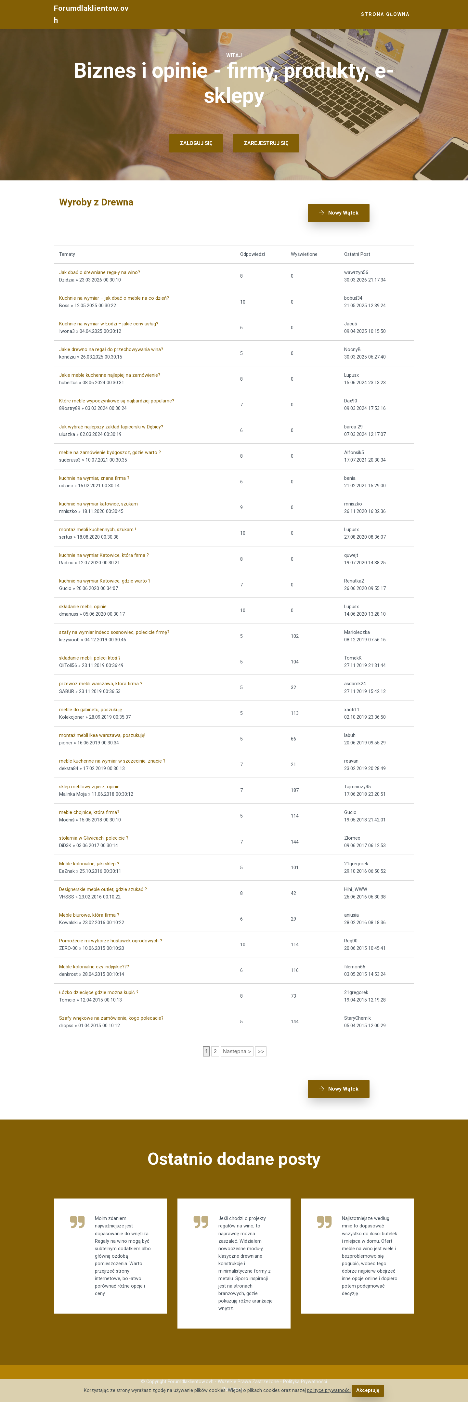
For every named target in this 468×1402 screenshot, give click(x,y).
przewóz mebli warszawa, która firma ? (100, 682)
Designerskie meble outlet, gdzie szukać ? (103, 887)
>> (260, 1049)
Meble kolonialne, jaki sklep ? (89, 862)
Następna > (237, 1049)
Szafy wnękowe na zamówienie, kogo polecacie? (111, 1016)
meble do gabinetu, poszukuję (90, 707)
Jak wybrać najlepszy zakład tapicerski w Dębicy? (111, 424)
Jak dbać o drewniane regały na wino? (99, 270)
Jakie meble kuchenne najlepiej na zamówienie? (109, 373)
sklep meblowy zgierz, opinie (89, 784)
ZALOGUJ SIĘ (196, 143)
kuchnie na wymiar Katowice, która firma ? (104, 553)
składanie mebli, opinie (83, 605)
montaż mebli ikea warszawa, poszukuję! (102, 733)
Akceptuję (368, 1391)
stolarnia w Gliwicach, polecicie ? (93, 836)
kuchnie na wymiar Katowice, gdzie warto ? (104, 579)
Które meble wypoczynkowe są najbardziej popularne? (116, 399)
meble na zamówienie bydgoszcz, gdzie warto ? (110, 450)
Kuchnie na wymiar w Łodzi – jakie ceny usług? (108, 322)
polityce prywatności (329, 1391)
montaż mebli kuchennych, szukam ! (97, 527)
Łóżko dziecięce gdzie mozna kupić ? (98, 990)
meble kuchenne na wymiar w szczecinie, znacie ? (112, 759)
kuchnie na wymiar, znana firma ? (94, 476)
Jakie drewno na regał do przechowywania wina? (111, 347)
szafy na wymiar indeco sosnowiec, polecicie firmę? (114, 630)
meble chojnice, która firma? (89, 810)
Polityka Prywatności (305, 1378)
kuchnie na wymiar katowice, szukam (98, 501)
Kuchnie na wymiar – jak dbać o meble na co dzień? (114, 296)
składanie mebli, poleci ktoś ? (90, 656)
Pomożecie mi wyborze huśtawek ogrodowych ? (110, 939)
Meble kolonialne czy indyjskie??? (94, 964)
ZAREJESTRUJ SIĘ (266, 143)
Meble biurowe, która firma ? (89, 913)
